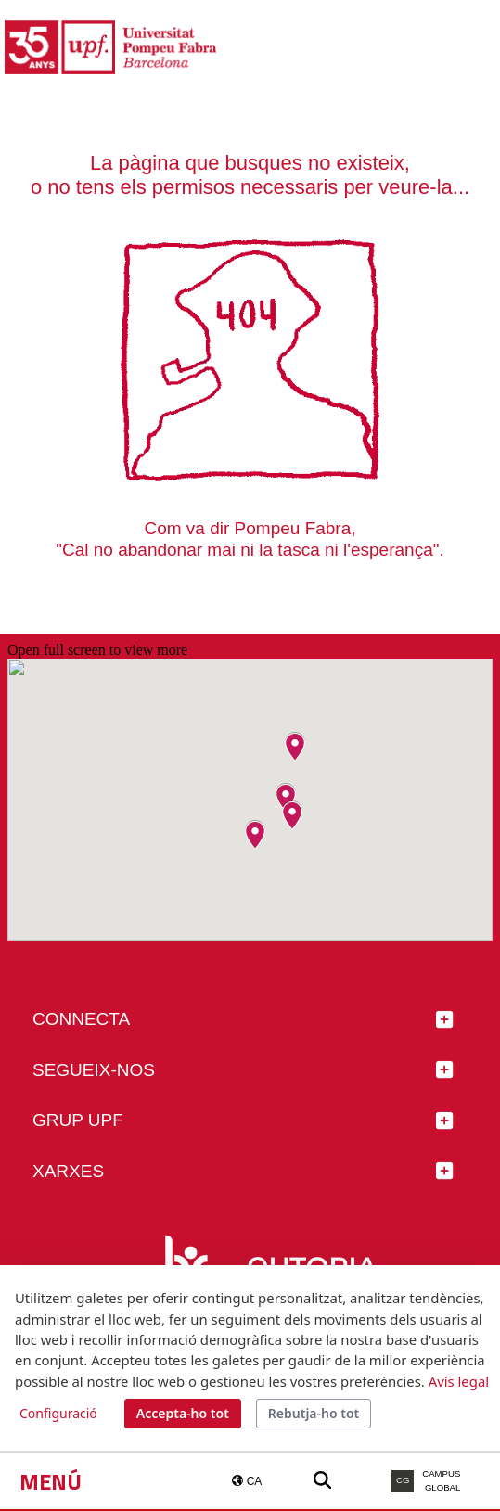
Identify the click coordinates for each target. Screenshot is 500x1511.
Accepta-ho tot (182, 1413)
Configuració (58, 1413)
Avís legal (459, 1381)
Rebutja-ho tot (313, 1413)
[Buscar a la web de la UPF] (322, 1480)
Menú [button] (50, 1481)
